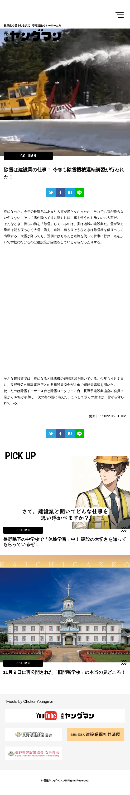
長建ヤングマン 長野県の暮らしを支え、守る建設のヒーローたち (33, 32)
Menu (120, 15)
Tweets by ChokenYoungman (30, 701)
